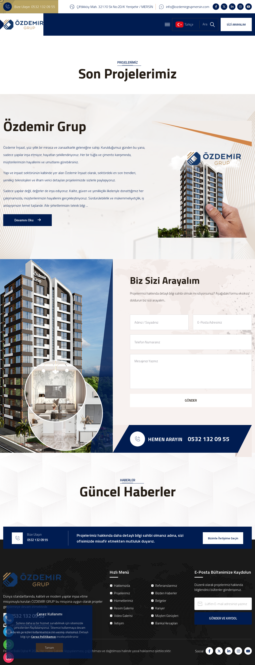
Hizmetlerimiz (123, 600)
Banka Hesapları (166, 623)
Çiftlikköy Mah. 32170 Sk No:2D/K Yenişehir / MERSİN (115, 6)
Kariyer (160, 608)
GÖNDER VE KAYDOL (223, 618)
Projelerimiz (122, 593)
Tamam (49, 647)
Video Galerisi (123, 615)
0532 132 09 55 (43, 6)
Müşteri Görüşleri (166, 615)
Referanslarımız (166, 585)
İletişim (119, 623)
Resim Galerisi (124, 608)
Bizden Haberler (166, 593)
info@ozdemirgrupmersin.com (187, 6)
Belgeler (160, 600)
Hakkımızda (122, 585)
